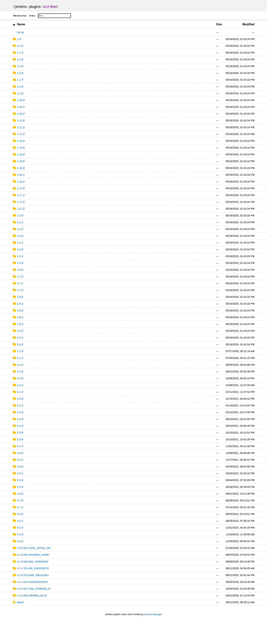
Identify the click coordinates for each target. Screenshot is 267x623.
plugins (35, 7)
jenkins (20, 7)
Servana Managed (153, 614)
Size (219, 24)
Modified (249, 24)
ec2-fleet (50, 7)
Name (21, 24)
